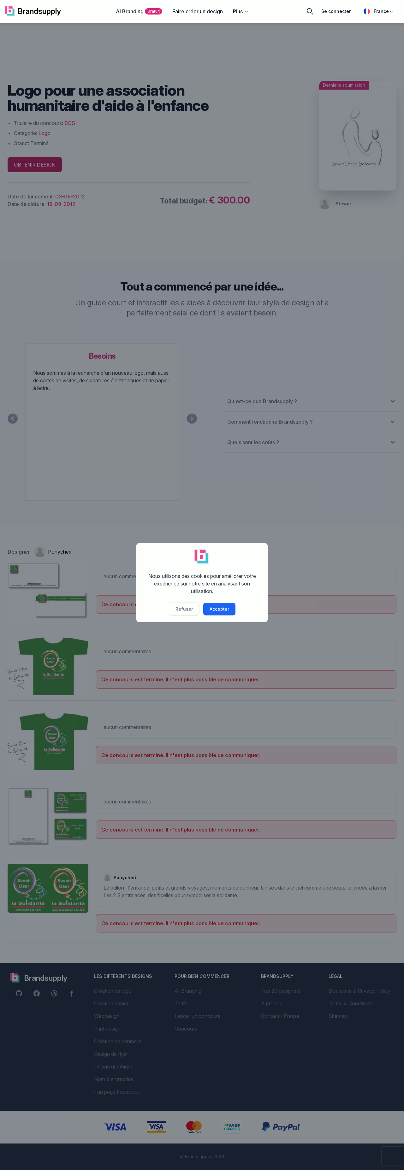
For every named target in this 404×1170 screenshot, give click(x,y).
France (379, 11)
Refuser (184, 609)
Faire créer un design (197, 11)
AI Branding (139, 11)
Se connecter (336, 11)
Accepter (219, 609)
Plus (241, 11)
